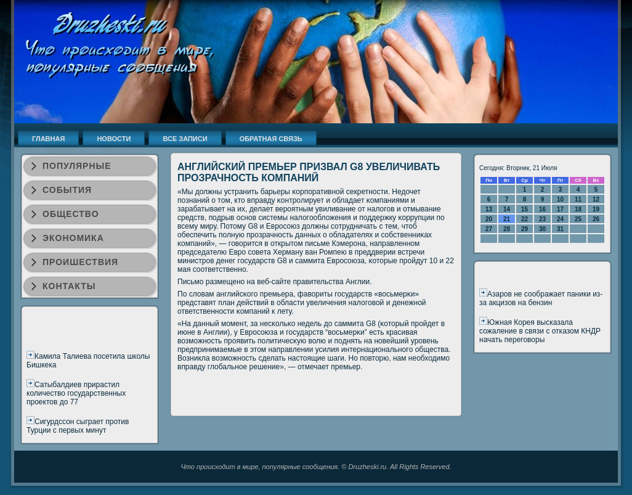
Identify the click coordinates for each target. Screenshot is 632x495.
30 (542, 229)
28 (506, 229)
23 (542, 219)
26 (596, 219)
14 (506, 209)
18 (578, 209)
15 (524, 209)
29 (524, 229)
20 (488, 219)
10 (560, 199)
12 (596, 199)
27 (488, 229)
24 (560, 219)
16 (542, 209)
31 (560, 229)
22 (524, 219)
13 (488, 209)
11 (578, 199)
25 (578, 219)
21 (506, 219)
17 (560, 209)
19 (596, 209)
